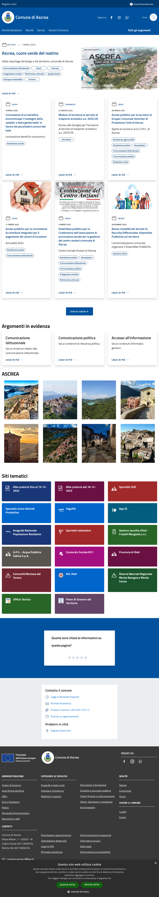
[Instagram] (118, 17)
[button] (79, 891)
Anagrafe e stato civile (53, 785)
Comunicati (67, 104)
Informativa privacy (90, 841)
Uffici (4, 796)
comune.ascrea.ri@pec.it (20, 859)
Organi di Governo (11, 785)
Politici (5, 807)
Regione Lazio (9, 4)
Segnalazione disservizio (54, 841)
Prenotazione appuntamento (56, 835)
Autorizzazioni (87, 807)
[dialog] (79, 878)
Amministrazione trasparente (95, 835)
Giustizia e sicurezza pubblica (95, 790)
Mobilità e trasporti (51, 796)
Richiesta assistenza (51, 852)
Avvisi (11, 104)
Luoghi (122, 812)
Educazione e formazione (93, 785)
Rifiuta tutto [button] (92, 884)
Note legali (85, 846)
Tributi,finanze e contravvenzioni (97, 796)
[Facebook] (110, 17)
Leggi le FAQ (47, 846)
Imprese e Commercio (52, 791)
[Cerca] (153, 17)
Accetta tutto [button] (67, 884)
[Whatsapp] (126, 17)
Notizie (11, 44)
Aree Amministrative (13, 791)
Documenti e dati (11, 819)
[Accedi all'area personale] (141, 4)
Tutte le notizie (79, 311)
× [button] (155, 863)
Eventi (122, 817)
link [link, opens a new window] (109, 878)
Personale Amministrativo (15, 813)
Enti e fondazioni (11, 802)
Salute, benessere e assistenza (96, 802)
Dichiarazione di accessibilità (95, 852)
